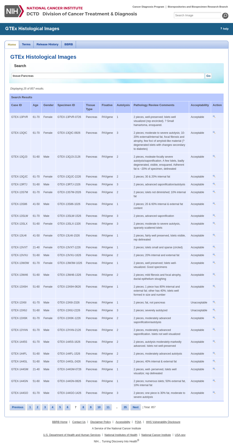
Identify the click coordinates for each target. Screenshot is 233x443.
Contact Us (78, 422)
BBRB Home (59, 422)
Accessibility (123, 422)
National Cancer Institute (156, 435)
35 (125, 407)
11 (107, 407)
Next (135, 407)
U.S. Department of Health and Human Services (71, 435)
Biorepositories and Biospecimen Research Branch (198, 6)
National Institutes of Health (120, 435)
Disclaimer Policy (100, 422)
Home (12, 44)
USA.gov (180, 435)
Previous (17, 407)
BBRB (69, 44)
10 (98, 407)
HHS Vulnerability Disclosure (163, 422)
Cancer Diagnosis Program (148, 6)
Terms (26, 44)
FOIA (138, 422)
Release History (47, 44)
